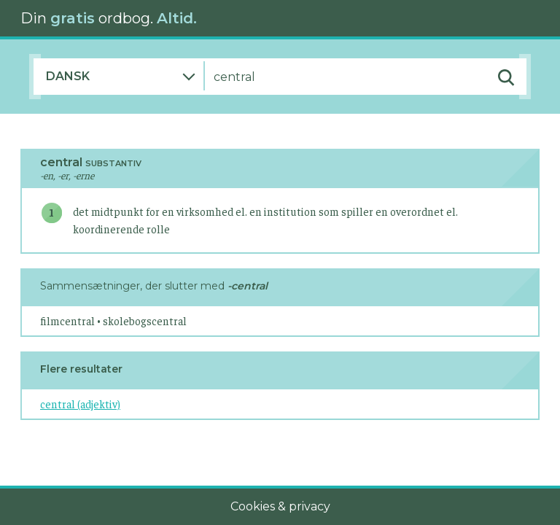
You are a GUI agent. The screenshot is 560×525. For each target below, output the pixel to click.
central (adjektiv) (80, 404)
